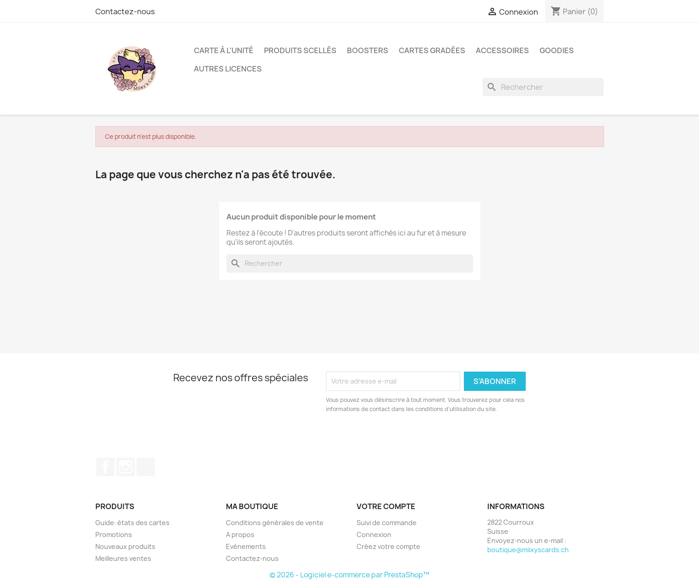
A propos (240, 534)
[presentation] (402, 439)
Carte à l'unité (223, 50)
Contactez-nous (125, 11)
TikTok (146, 467)
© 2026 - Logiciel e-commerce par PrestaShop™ (349, 575)
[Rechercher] (543, 87)
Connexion (374, 534)
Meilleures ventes (123, 558)
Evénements (246, 546)
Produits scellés (300, 50)
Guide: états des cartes (132, 522)
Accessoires (502, 50)
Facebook (105, 467)
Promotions (113, 534)
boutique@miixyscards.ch (528, 549)
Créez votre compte (388, 546)
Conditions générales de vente (275, 522)
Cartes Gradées (432, 50)
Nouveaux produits (125, 546)
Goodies (556, 50)
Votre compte (386, 506)
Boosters (367, 50)
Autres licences (228, 69)
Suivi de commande (387, 522)
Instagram (125, 467)
